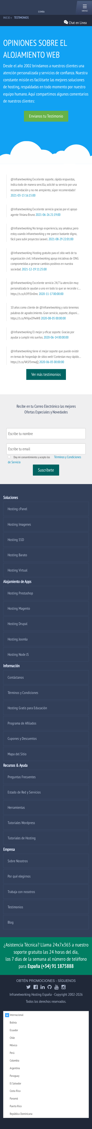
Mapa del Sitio (17, 753)
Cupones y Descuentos (22, 738)
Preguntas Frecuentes (22, 776)
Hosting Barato (17, 554)
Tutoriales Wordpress (21, 822)
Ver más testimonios (46, 374)
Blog (11, 922)
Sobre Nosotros (18, 860)
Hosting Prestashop (20, 593)
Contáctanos (16, 677)
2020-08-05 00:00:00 (53, 318)
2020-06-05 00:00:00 (51, 362)
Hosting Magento (19, 608)
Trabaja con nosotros (21, 891)
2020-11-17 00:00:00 (51, 294)
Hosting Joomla (18, 639)
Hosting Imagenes (19, 524)
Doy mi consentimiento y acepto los (32, 457)
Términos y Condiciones (23, 692)
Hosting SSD (16, 539)
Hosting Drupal (17, 623)
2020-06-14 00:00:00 (56, 337)
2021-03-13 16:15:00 (23, 195)
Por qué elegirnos (19, 876)
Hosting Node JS (18, 654)
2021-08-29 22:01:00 (61, 239)
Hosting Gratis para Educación (27, 707)
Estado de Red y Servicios (24, 792)
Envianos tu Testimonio (46, 116)
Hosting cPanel (17, 508)
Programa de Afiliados (22, 723)
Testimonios (15, 906)
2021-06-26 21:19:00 (48, 214)
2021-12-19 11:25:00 (34, 269)
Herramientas (16, 807)
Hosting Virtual (17, 570)
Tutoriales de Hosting (22, 838)
